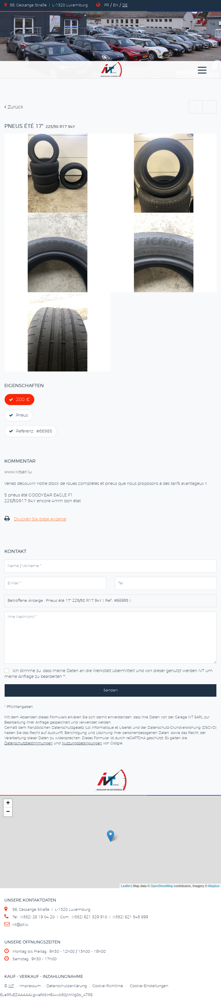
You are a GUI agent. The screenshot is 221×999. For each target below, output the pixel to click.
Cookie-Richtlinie (107, 986)
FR (106, 5)
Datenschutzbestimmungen (28, 743)
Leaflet (126, 886)
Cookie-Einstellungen (149, 986)
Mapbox (214, 886)
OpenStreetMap (162, 886)
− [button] (8, 812)
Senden (110, 690)
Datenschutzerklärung (66, 986)
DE (124, 5)
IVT (11, 986)
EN (115, 5)
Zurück (13, 107)
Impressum (30, 986)
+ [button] (8, 803)
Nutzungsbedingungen (82, 743)
